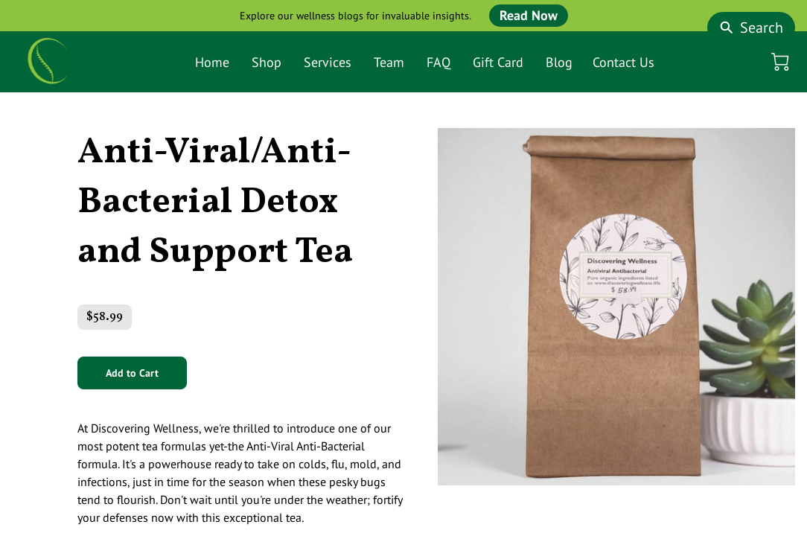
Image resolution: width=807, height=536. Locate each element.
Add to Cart (132, 373)
